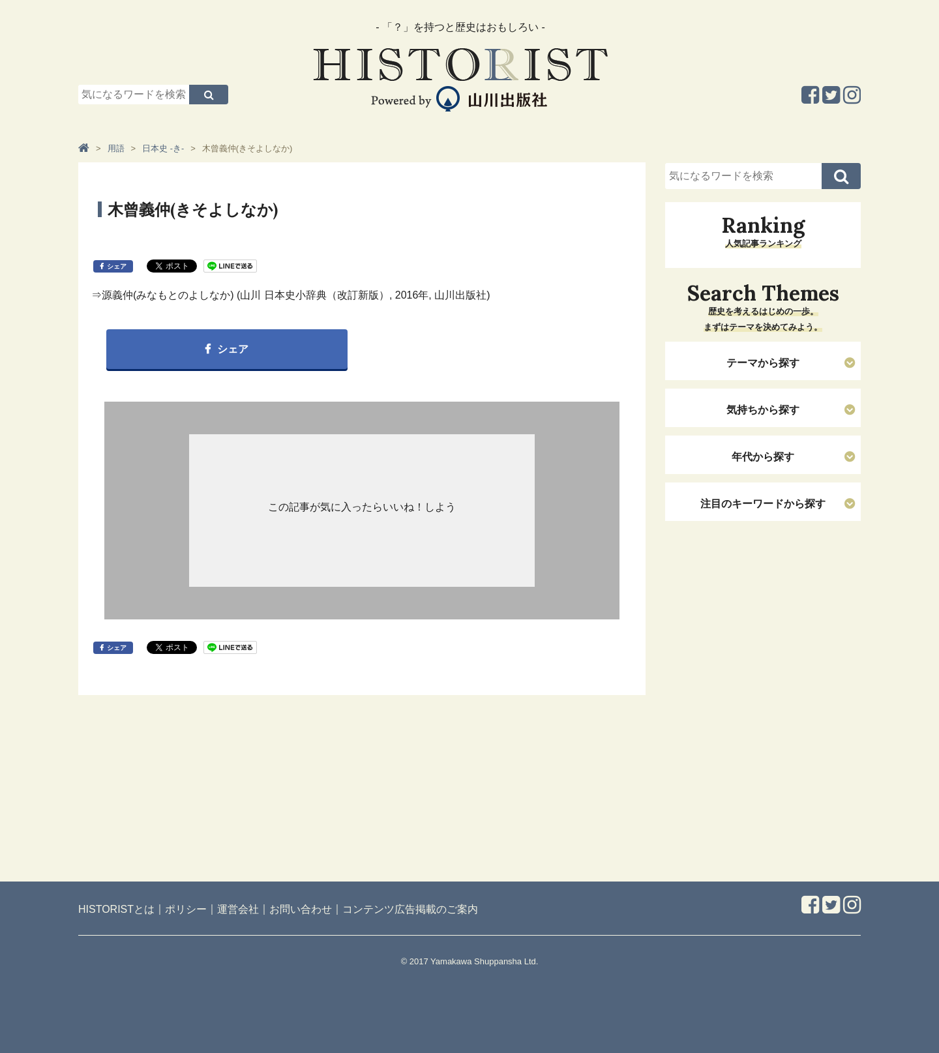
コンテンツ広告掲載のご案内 (410, 909)
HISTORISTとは (116, 909)
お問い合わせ (300, 909)
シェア (117, 266)
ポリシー (186, 909)
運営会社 (238, 909)
